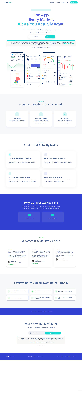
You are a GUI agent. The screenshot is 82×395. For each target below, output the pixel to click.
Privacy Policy (68, 356)
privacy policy (33, 44)
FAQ (67, 2)
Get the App (73, 2)
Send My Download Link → (53, 333)
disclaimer (72, 43)
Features (58, 2)
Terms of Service (60, 356)
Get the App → (50, 36)
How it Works (51, 2)
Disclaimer (74, 356)
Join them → (50, 311)
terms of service (67, 43)
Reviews (63, 2)
